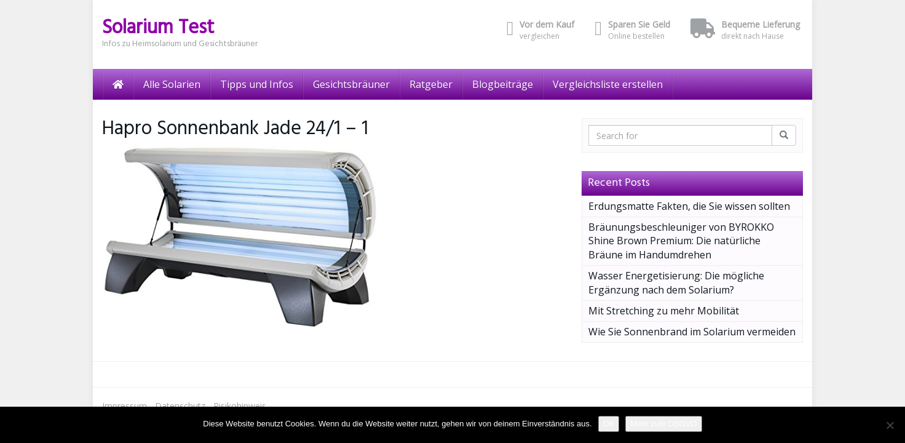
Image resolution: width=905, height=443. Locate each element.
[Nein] (889, 425)
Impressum (124, 406)
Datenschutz (180, 406)
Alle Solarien (171, 84)
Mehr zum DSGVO (663, 423)
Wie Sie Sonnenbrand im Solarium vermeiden (692, 331)
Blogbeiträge (502, 84)
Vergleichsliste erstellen (608, 84)
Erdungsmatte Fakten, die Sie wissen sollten (689, 206)
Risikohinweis (239, 406)
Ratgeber (430, 84)
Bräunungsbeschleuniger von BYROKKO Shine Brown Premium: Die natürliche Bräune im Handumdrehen (681, 241)
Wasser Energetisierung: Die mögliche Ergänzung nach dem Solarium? (676, 283)
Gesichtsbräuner (351, 84)
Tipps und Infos (256, 84)
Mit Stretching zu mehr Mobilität (663, 310)
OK (609, 423)
